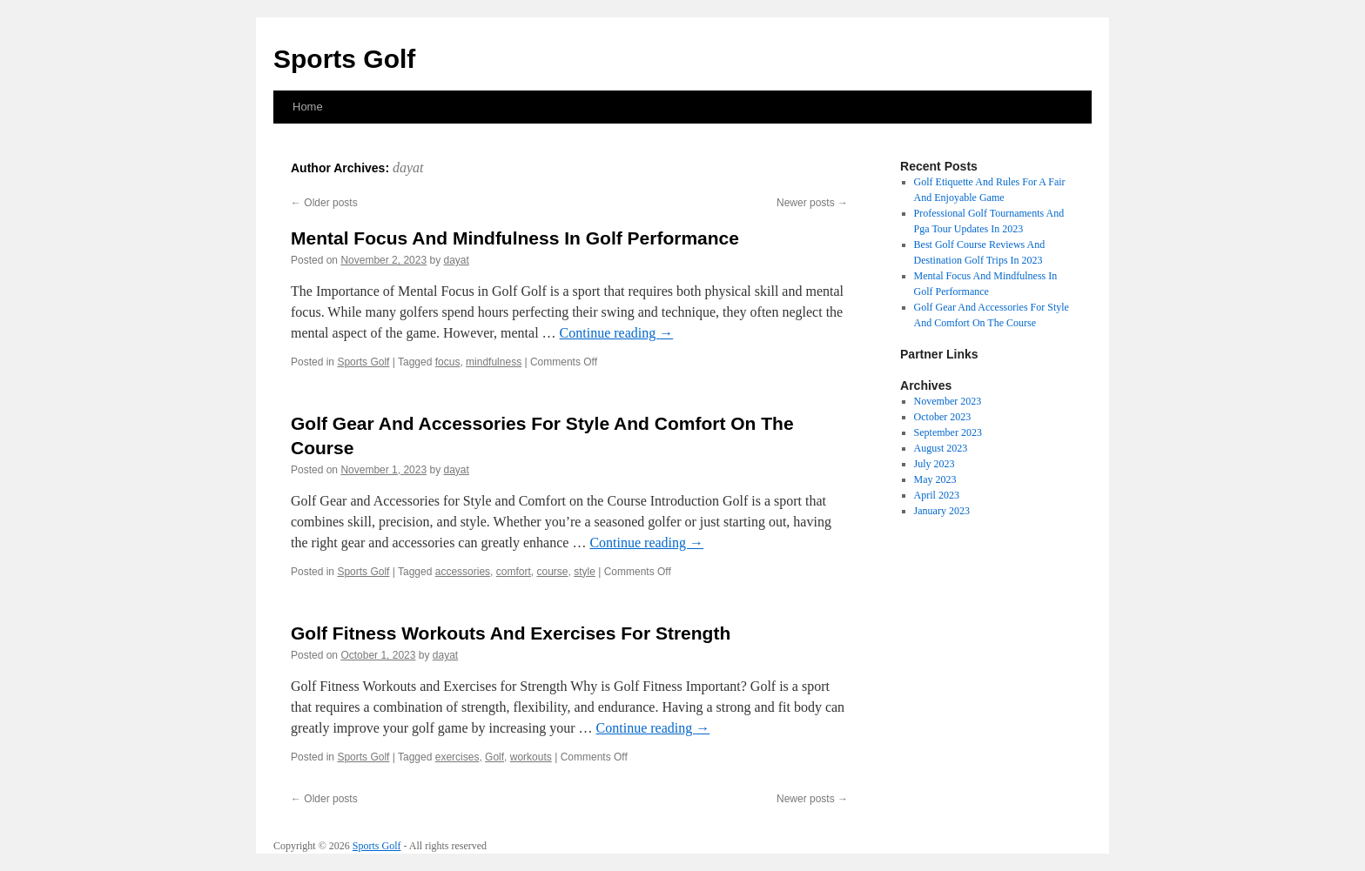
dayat (408, 167)
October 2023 (943, 417)
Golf (494, 757)
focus (448, 362)
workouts (531, 757)
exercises (457, 757)
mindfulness (493, 362)
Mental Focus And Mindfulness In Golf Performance (515, 238)
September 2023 (948, 432)
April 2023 (936, 495)
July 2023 (934, 464)
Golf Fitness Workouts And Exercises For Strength (510, 633)
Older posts (324, 203)
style (584, 572)
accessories (462, 572)
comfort (513, 572)
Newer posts (812, 203)
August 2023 (941, 448)
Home (307, 106)
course (552, 572)
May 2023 (935, 479)
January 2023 (942, 511)
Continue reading (617, 332)
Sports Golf (344, 58)
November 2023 (948, 401)
